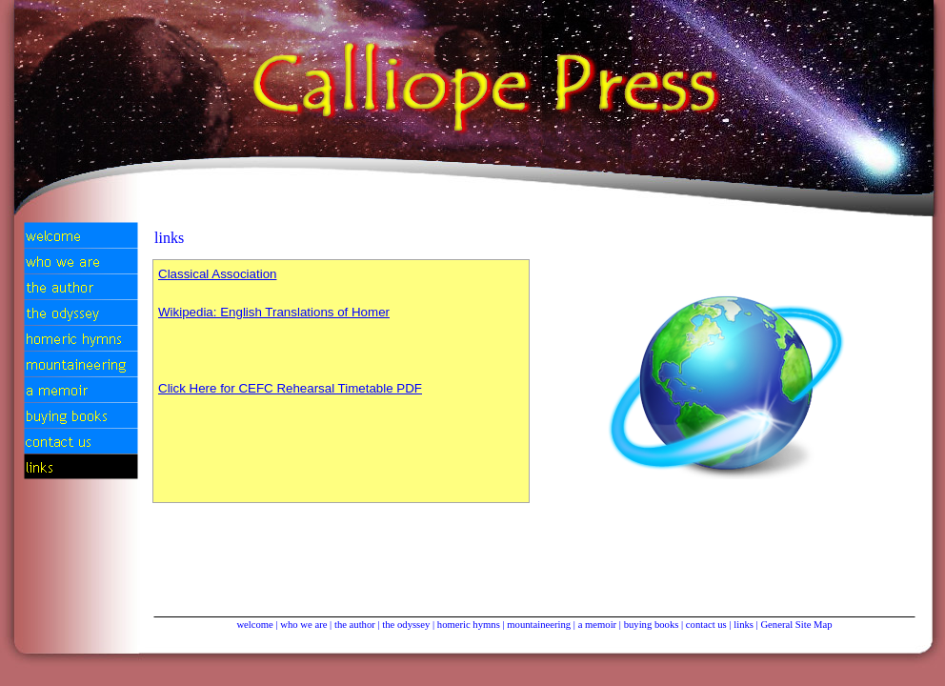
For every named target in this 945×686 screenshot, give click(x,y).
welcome (254, 624)
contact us (706, 624)
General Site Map (796, 624)
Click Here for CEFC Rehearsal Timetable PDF (290, 388)
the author (354, 624)
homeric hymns (468, 624)
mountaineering (539, 624)
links (744, 624)
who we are (303, 624)
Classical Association (217, 274)
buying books (651, 624)
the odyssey (406, 624)
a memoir (597, 624)
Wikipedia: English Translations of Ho (274, 312)
